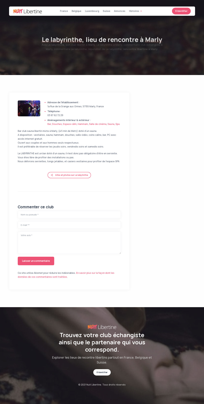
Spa (117, 124)
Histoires (141, 12)
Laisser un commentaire (36, 260)
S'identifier (181, 12)
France (60, 12)
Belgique (74, 12)
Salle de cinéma (97, 124)
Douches (57, 124)
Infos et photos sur (69, 175)
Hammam (83, 124)
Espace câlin (70, 124)
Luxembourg (92, 12)
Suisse (109, 12)
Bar (49, 124)
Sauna (111, 124)
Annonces (124, 12)
